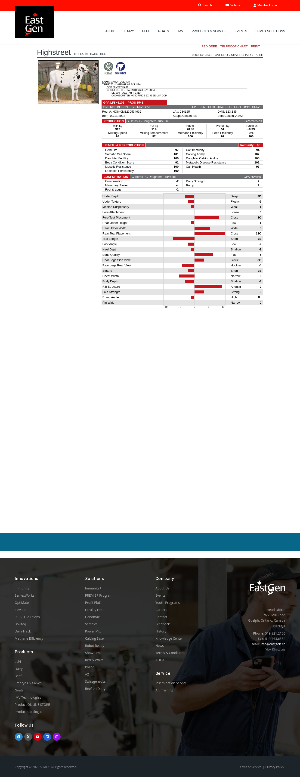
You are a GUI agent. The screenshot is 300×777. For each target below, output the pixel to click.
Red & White (94, 660)
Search (205, 5)
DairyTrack (23, 631)
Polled (89, 667)
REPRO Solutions (27, 617)
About (110, 24)
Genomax (92, 617)
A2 (87, 674)
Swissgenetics (95, 681)
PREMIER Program (98, 595)
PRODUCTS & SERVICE (209, 24)
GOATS (163, 24)
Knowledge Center (169, 638)
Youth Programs (167, 602)
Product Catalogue (29, 711)
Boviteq (20, 624)
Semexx (91, 624)
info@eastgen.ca (272, 644)
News (159, 645)
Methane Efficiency (29, 638)
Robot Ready (94, 645)
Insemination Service (171, 683)
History (160, 631)
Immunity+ (23, 588)
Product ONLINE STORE (32, 704)
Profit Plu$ (93, 602)
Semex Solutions (270, 24)
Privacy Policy (274, 767)
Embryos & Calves (28, 683)
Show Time (93, 653)
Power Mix (93, 631)
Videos (233, 5)
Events (241, 24)
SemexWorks (24, 595)
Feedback (162, 624)
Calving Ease (94, 638)
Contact (161, 617)
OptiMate (22, 602)
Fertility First (94, 609)
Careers (161, 609)
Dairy (129, 24)
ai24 (18, 661)
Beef (146, 24)
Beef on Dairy (95, 688)
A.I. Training (164, 690)
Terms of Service (249, 767)
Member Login (265, 5)
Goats (19, 690)
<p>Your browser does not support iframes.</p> (150, 272)
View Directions (275, 649)
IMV (180, 24)
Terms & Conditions (170, 653)
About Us (162, 588)
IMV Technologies (28, 697)
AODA (159, 660)
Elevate (20, 609)
